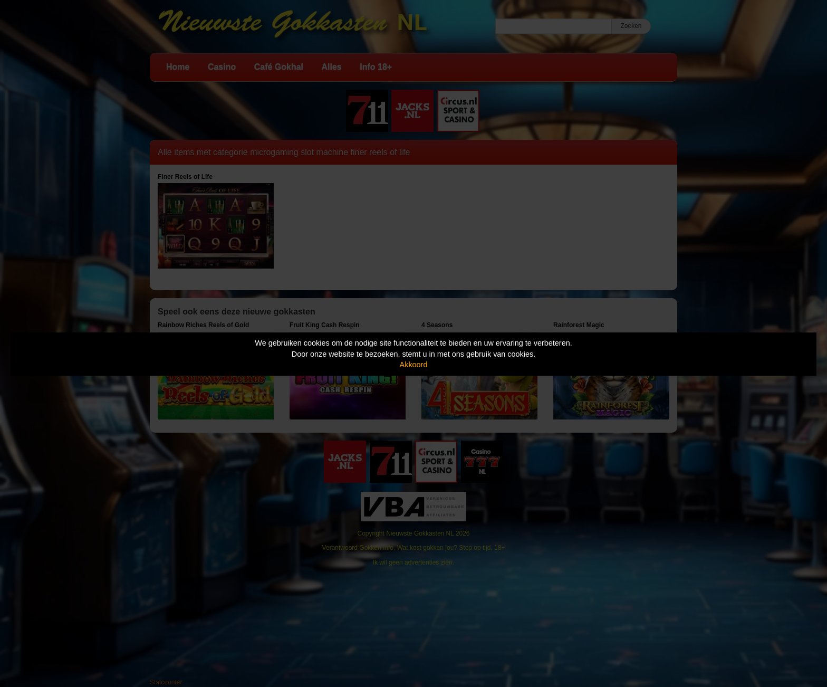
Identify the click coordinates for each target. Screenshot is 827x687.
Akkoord (414, 364)
